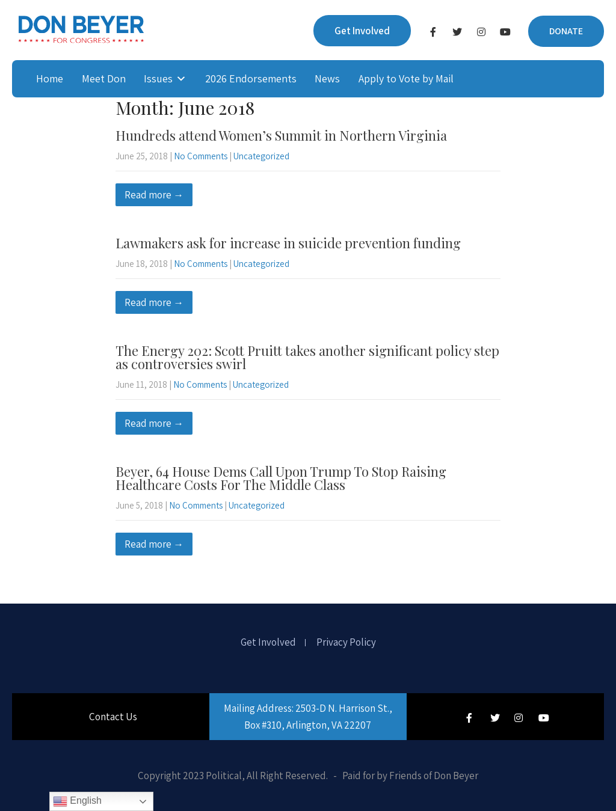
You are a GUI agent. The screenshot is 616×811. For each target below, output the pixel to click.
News (327, 78)
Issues (158, 78)
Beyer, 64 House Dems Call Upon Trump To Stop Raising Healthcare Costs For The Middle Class (281, 478)
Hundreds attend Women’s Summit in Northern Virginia (281, 135)
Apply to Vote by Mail (406, 78)
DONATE (566, 31)
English (77, 801)
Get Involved (362, 30)
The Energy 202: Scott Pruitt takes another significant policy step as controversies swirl (307, 357)
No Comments (200, 156)
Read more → (154, 194)
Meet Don (104, 78)
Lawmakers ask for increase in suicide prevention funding (288, 243)
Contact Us (113, 716)
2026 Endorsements (251, 78)
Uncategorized (261, 156)
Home (49, 78)
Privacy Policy (346, 642)
